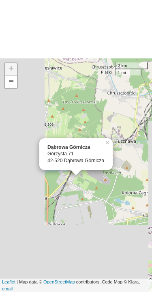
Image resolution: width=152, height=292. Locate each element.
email (7, 288)
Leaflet (8, 281)
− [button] (11, 82)
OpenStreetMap (59, 281)
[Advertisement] (76, 29)
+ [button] (11, 69)
